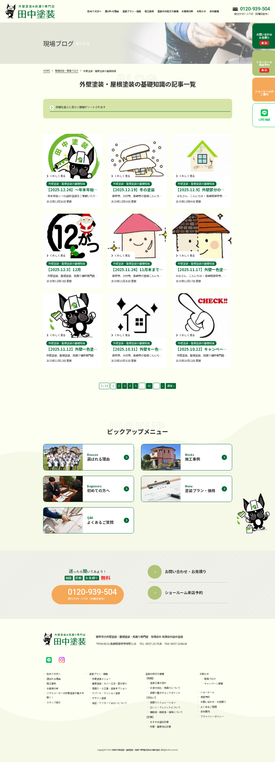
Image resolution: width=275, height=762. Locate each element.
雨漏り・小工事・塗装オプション (109, 688)
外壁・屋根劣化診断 (160, 726)
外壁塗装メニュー (101, 678)
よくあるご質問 (208, 706)
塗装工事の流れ (158, 683)
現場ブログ (210, 678)
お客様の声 (187, 11)
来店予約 (205, 697)
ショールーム (207, 692)
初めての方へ (94, 11)
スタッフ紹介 (54, 702)
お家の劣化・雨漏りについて (165, 688)
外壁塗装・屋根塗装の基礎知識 (66, 184)
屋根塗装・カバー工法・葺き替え (109, 683)
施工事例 (149, 11)
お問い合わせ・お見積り (213, 702)
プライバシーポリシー (212, 716)
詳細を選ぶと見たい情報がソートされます (80, 107)
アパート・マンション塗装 (106, 693)
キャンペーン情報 (213, 683)
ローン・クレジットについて (165, 707)
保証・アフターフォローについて (109, 703)
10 (149, 386)
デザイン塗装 (99, 698)
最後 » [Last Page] (171, 386)
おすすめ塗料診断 (159, 722)
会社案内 (205, 711)
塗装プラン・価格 (98, 674)
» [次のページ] (162, 386)
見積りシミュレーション (163, 702)
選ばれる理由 (112, 11)
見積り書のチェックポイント (165, 692)
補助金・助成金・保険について (166, 712)
